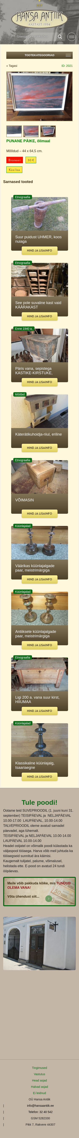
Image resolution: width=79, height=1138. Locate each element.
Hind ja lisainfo (39, 250)
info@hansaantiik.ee (40, 1105)
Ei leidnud (39, 1093)
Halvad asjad (39, 1086)
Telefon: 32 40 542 (40, 1112)
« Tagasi (11, 65)
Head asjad (39, 1080)
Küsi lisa (14, 170)
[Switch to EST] (39, 3)
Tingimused (39, 1068)
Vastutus (39, 1074)
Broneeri (14, 160)
